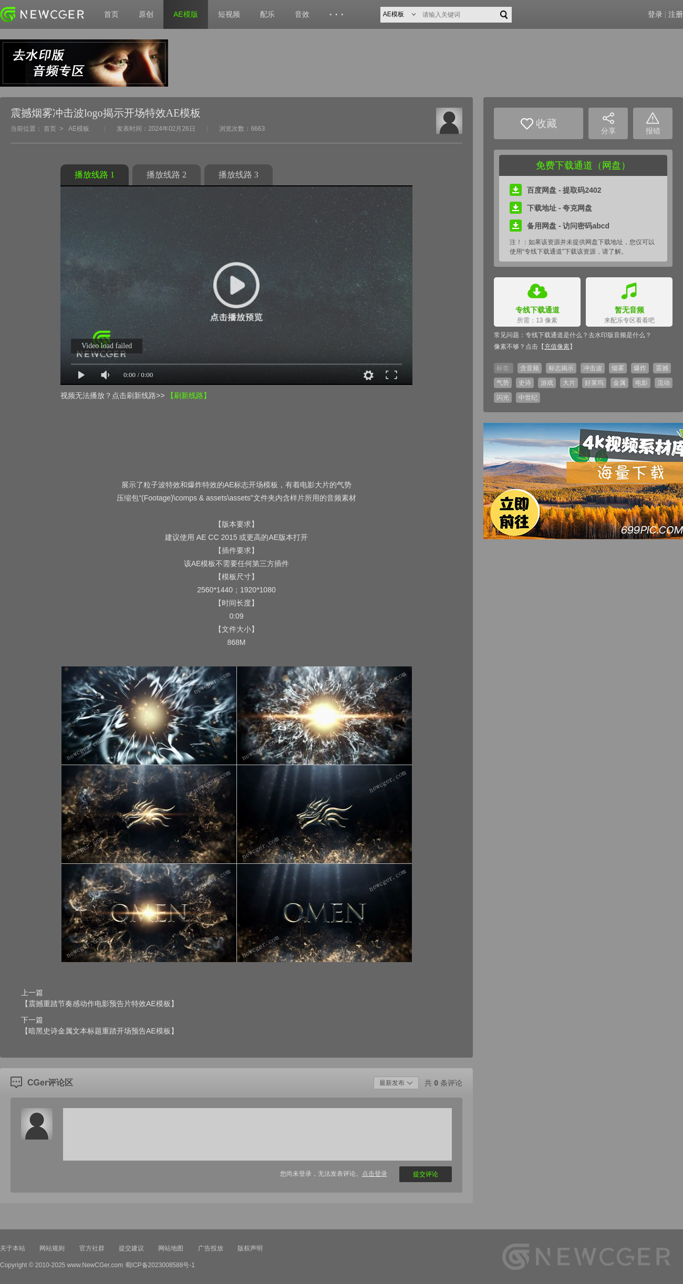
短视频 (229, 14)
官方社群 (92, 1248)
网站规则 (52, 1248)
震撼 (662, 368)
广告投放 (210, 1248)
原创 (146, 14)
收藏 (539, 124)
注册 (675, 14)
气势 (502, 383)
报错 (653, 123)
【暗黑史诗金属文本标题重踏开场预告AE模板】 (99, 1031)
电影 (641, 383)
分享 (608, 123)
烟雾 (618, 368)
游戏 (547, 383)
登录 (655, 14)
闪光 (502, 397)
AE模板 (78, 128)
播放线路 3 (238, 174)
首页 (111, 14)
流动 (663, 383)
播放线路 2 (167, 174)
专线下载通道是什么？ (556, 335)
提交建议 (131, 1248)
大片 (569, 383)
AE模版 (185, 14)
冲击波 (592, 368)
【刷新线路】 (189, 395)
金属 (619, 383)
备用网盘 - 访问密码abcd (559, 226)
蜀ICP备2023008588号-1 (160, 1265)
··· (338, 14)
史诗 (525, 383)
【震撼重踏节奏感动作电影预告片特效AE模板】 (99, 1003)
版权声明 (250, 1248)
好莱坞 (594, 383)
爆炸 (640, 368)
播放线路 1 (95, 174)
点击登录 (374, 1173)
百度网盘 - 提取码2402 (556, 190)
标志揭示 (561, 368)
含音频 (529, 368)
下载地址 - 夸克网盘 (551, 208)
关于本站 (12, 1248)
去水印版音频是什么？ (619, 335)
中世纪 (528, 397)
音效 (302, 14)
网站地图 (170, 1248)
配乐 (267, 14)
